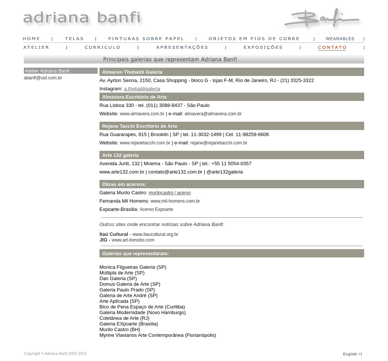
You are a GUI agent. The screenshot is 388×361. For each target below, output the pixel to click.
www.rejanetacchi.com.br (145, 143)
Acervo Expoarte (156, 209)
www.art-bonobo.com (133, 240)
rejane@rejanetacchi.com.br (219, 143)
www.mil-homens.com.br (175, 201)
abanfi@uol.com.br (43, 78)
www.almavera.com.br (142, 113)
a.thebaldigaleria (142, 88)
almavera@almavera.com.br (213, 113)
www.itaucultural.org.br (155, 234)
